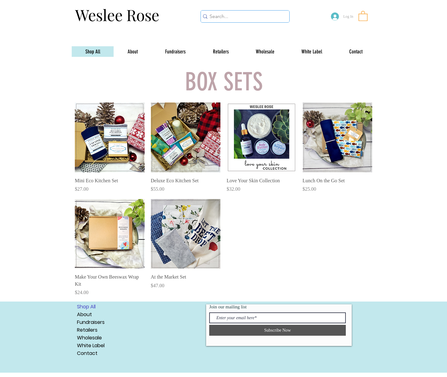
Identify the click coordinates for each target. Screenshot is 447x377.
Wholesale (89, 337)
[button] (363, 15)
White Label (91, 345)
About (84, 314)
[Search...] (243, 16)
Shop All (86, 306)
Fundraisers (91, 322)
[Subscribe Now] (277, 330)
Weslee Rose (117, 14)
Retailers (87, 330)
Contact (87, 353)
